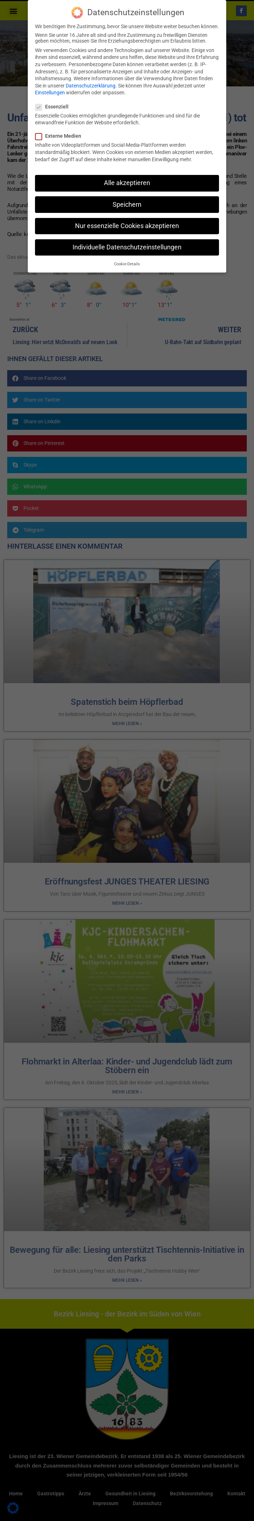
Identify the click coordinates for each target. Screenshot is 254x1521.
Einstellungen (50, 92)
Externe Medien (60, 136)
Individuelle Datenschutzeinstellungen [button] (127, 247)
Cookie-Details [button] (127, 264)
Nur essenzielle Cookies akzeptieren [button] (127, 226)
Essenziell (54, 107)
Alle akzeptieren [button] (127, 183)
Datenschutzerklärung (90, 86)
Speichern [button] (127, 204)
